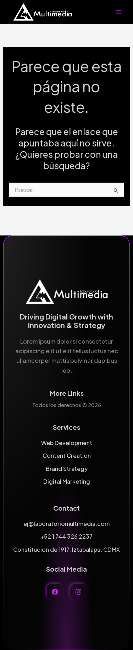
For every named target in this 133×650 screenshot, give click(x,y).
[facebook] (55, 592)
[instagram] (78, 592)
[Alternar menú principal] (118, 12)
